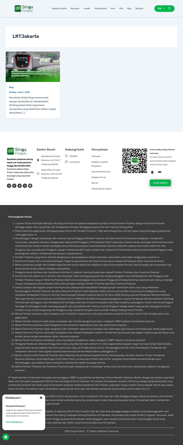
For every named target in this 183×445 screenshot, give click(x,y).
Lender (87, 8)
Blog (129, 8)
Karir (113, 8)
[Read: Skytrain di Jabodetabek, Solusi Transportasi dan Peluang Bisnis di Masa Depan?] (33, 66)
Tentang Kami (100, 8)
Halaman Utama (59, 8)
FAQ (121, 8)
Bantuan (139, 8)
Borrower (75, 8)
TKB (161, 8)
